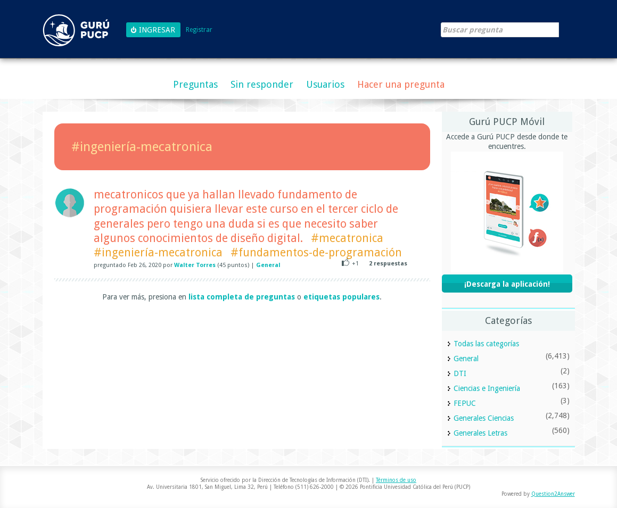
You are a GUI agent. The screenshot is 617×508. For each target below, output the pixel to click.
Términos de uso (396, 480)
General (268, 265)
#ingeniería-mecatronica (158, 252)
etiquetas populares (341, 297)
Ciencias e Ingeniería (487, 388)
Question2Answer (553, 494)
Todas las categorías (486, 343)
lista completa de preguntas (241, 297)
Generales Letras (480, 433)
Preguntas (195, 84)
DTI (460, 373)
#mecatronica (347, 238)
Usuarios (325, 84)
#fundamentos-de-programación (316, 252)
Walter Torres (195, 265)
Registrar (199, 30)
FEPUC (465, 403)
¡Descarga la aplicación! (507, 284)
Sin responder (262, 84)
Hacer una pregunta (401, 84)
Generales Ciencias (484, 418)
